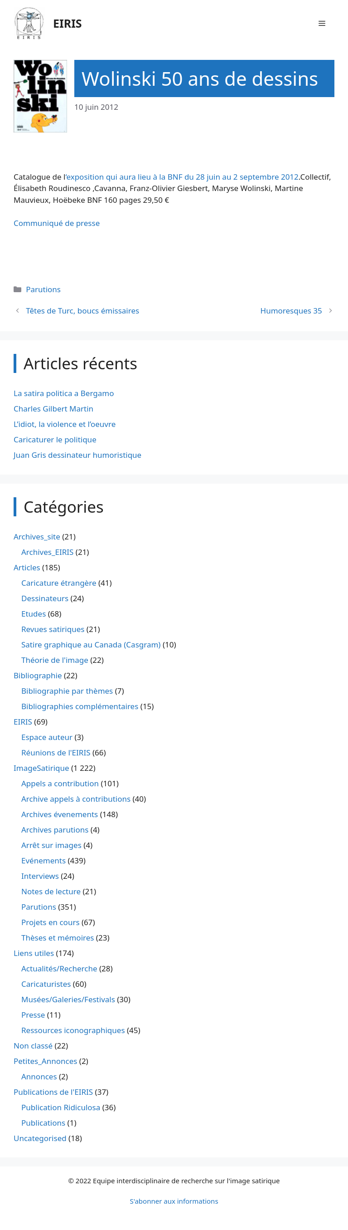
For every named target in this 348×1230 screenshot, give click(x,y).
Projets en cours (50, 922)
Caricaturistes (46, 984)
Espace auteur (46, 737)
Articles (27, 567)
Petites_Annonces (45, 1061)
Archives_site (37, 536)
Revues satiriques (52, 629)
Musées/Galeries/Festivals (68, 999)
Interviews (40, 876)
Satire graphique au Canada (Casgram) (90, 644)
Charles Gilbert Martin (53, 408)
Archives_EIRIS (47, 552)
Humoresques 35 (291, 310)
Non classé (33, 1045)
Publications (43, 1122)
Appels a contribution (60, 783)
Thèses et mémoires (57, 937)
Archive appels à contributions (75, 799)
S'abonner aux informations (174, 1200)
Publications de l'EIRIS (53, 1092)
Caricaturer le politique (55, 439)
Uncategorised (40, 1138)
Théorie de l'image (54, 660)
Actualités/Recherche (59, 968)
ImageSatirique (41, 768)
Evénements (43, 860)
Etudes (33, 613)
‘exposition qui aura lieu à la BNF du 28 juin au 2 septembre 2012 (181, 177)
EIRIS (67, 23)
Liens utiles (34, 953)
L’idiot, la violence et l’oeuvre (65, 424)
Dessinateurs (44, 598)
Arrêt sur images (51, 845)
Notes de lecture (51, 891)
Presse (33, 1014)
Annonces (39, 1076)
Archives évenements (59, 814)
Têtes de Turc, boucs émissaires (82, 310)
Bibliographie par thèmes (67, 691)
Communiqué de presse (57, 223)
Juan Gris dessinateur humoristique (77, 455)
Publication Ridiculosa (60, 1107)
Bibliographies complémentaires (79, 706)
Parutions (43, 289)
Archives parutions (54, 829)
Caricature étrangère (58, 583)
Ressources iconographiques (73, 1030)
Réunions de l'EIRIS (55, 752)
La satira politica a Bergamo (64, 393)
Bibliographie (38, 675)
